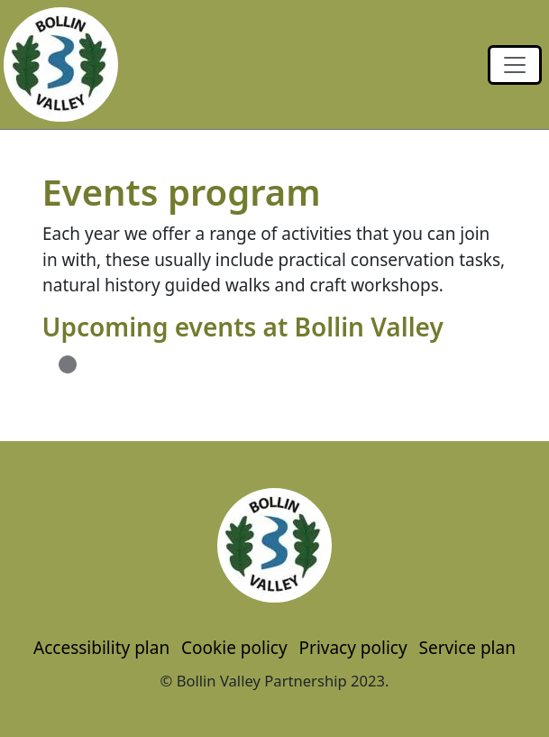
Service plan (467, 647)
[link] (514, 64)
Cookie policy (234, 647)
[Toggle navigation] (515, 65)
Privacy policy (353, 647)
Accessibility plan (101, 647)
